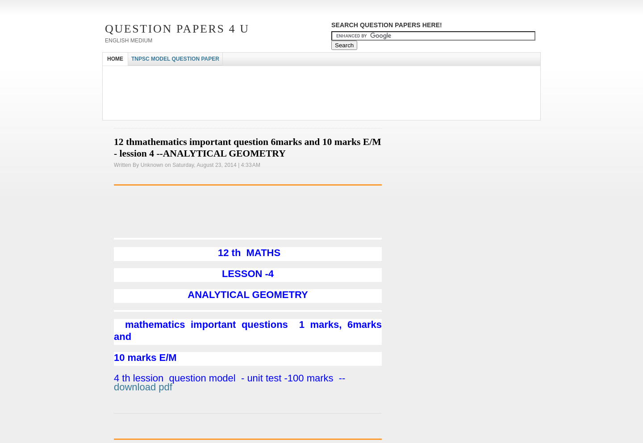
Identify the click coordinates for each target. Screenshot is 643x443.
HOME (115, 59)
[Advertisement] (265, 73)
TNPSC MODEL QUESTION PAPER (175, 59)
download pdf (143, 387)
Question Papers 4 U (177, 28)
